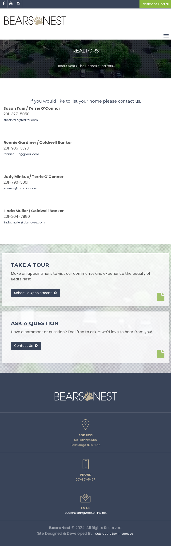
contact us (129, 101)
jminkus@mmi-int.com (20, 188)
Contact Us (26, 346)
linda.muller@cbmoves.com (24, 222)
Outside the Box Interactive (114, 534)
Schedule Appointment (35, 293)
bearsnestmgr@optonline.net (86, 513)
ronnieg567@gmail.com (21, 154)
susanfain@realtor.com (21, 120)
